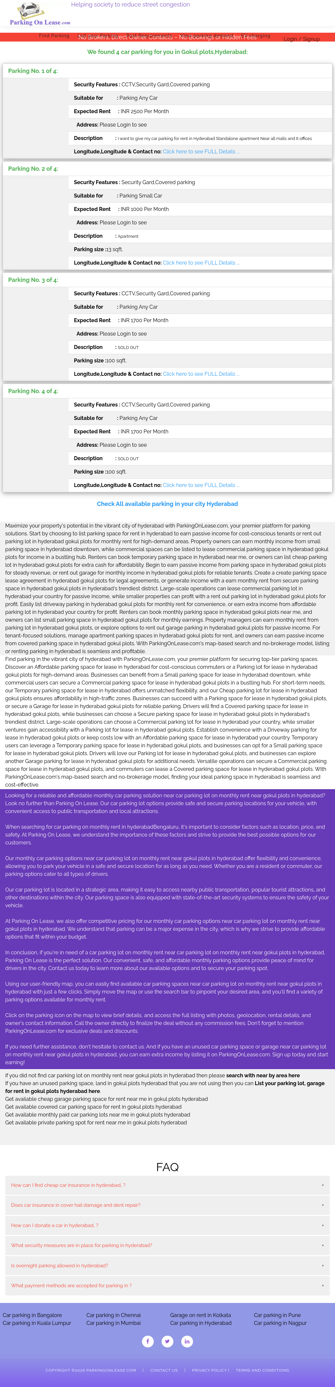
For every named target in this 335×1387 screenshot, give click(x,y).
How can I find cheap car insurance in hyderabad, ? (68, 1185)
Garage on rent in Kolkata (200, 1315)
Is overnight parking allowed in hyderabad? (59, 1266)
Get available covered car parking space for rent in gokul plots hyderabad (93, 1107)
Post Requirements (149, 35)
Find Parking (54, 35)
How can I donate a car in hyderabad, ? (54, 1225)
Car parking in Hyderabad (201, 1323)
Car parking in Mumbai (113, 1323)
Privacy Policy (209, 1370)
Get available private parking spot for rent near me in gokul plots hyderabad (96, 1122)
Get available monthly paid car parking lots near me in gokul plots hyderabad (97, 1115)
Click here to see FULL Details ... (201, 151)
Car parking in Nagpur (280, 1323)
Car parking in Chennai (113, 1315)
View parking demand (206, 35)
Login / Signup (302, 39)
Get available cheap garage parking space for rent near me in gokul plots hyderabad (106, 1099)
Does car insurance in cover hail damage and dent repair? (75, 1205)
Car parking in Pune (277, 1315)
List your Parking (98, 35)
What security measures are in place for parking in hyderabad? (81, 1245)
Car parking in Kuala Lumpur (37, 1323)
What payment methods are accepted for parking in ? (71, 1286)
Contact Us (164, 1370)
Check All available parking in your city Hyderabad (167, 503)
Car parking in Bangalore (32, 1315)
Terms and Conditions (262, 1370)
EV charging (256, 35)
